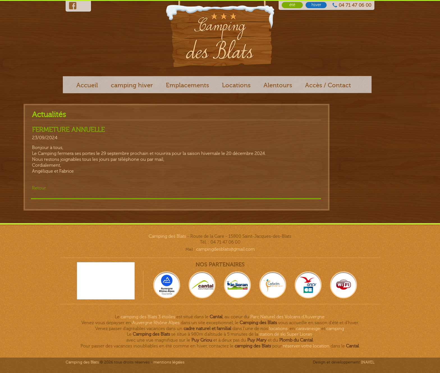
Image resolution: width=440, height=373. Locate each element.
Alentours (277, 85)
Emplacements (187, 85)
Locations (236, 85)
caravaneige (308, 328)
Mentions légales (168, 362)
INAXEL (367, 362)
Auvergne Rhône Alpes (156, 322)
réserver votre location (306, 346)
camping (335, 328)
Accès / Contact (328, 85)
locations (278, 328)
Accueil (87, 85)
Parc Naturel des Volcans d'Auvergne (287, 316)
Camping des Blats (167, 236)
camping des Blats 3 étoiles (148, 316)
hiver (316, 5)
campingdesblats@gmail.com (225, 249)
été (292, 5)
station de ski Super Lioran (285, 334)
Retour (39, 188)
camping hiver (132, 85)
